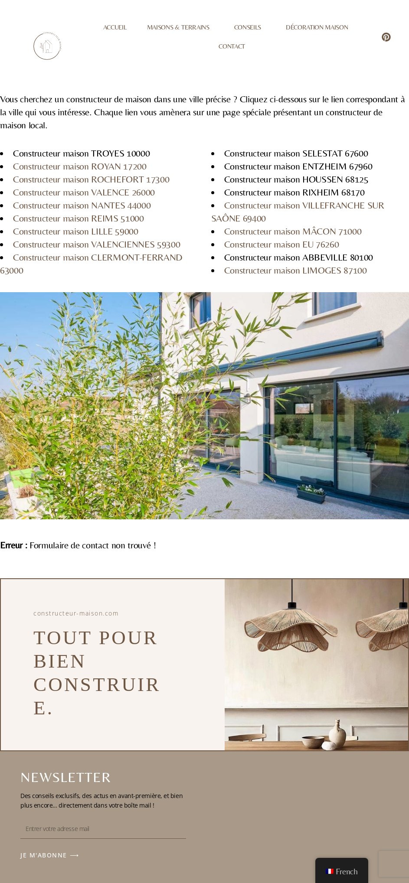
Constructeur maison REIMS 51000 (78, 218)
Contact (232, 46)
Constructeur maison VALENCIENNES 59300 (96, 244)
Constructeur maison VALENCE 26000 (84, 192)
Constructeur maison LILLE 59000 (75, 231)
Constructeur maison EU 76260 (281, 244)
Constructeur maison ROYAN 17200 (80, 166)
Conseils (249, 27)
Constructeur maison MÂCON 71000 (293, 231)
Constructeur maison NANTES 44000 (82, 205)
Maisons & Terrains (180, 27)
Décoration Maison (317, 27)
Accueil (115, 27)
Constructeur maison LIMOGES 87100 (295, 270)
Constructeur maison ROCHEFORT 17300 (91, 179)
